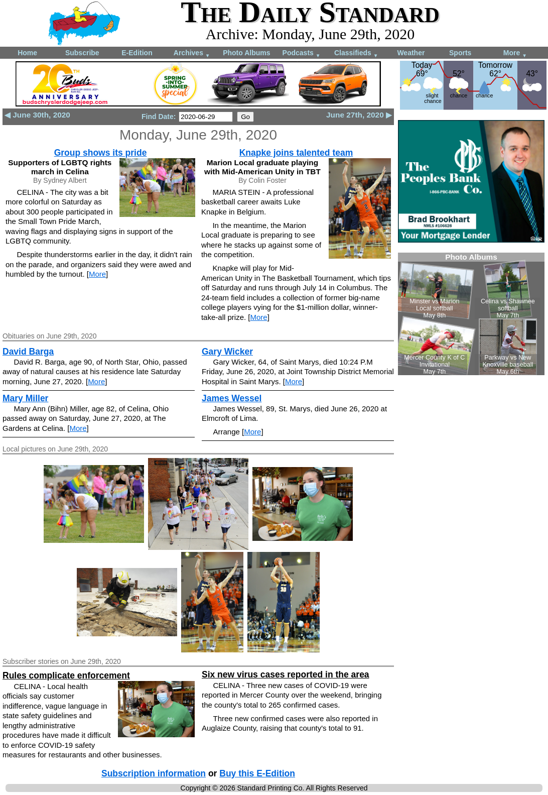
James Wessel (231, 398)
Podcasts (302, 53)
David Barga (28, 352)
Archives (192, 53)
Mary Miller (25, 398)
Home (27, 53)
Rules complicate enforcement (66, 675)
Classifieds (356, 53)
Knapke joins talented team (296, 153)
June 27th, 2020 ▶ (359, 114)
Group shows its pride (100, 153)
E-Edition (136, 53)
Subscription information (153, 773)
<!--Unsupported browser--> (471, 314)
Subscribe (82, 53)
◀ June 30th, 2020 (37, 114)
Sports (460, 53)
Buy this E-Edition (257, 773)
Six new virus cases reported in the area (285, 674)
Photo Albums (246, 53)
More (515, 53)
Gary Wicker (227, 352)
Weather (411, 53)
